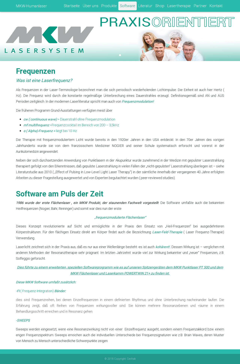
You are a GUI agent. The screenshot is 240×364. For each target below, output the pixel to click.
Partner (200, 6)
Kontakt (216, 6)
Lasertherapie (179, 6)
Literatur (145, 6)
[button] (18, 37)
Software (127, 6)
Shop (159, 6)
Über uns (90, 6)
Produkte (109, 6)
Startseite (72, 6)
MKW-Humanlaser (31, 6)
